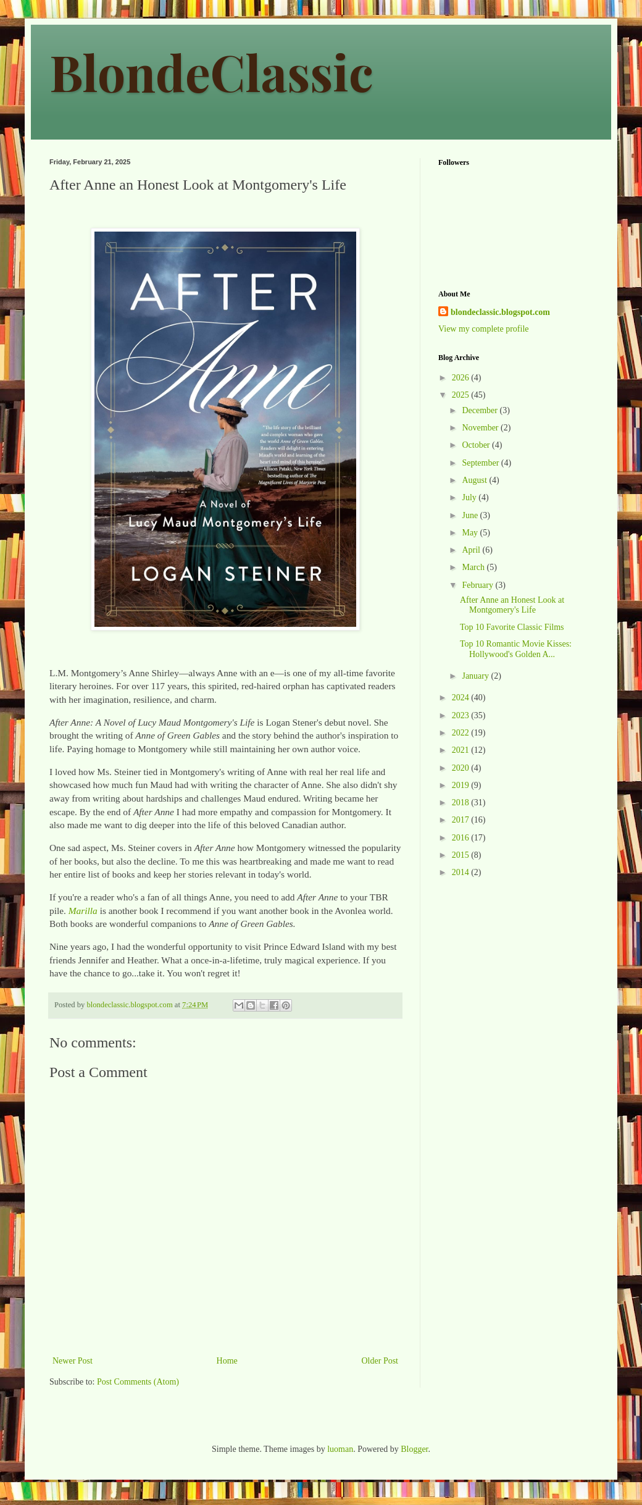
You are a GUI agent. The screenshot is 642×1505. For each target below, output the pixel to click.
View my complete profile (483, 328)
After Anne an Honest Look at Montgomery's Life (512, 605)
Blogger (414, 1449)
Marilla (83, 910)
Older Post (380, 1360)
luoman (340, 1449)
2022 (462, 732)
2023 (462, 715)
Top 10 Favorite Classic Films (512, 627)
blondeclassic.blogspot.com (500, 312)
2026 (462, 377)
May (471, 532)
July (470, 497)
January (476, 676)
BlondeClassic (211, 71)
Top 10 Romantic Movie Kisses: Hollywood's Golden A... (516, 649)
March (474, 567)
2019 (462, 785)
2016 (462, 837)
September (481, 462)
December (480, 410)
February (478, 585)
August (475, 480)
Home (227, 1360)
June (471, 515)
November (481, 427)
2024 (462, 697)
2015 (462, 855)
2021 (462, 750)
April (472, 550)
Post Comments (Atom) (138, 1381)
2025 (462, 395)
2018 (462, 802)
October (477, 445)
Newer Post (72, 1360)
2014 (462, 872)
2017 (462, 819)
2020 (462, 768)
